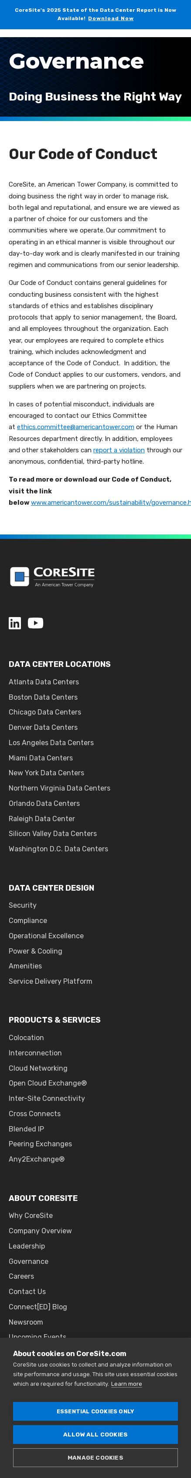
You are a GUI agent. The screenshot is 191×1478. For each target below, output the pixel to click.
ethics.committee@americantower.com (75, 427)
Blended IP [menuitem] (26, 1129)
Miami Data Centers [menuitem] (41, 758)
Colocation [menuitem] (26, 1038)
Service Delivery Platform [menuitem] (50, 981)
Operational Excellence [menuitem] (46, 936)
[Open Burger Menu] (178, 48)
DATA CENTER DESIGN (51, 888)
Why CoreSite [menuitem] (31, 1215)
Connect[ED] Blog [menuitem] (38, 1307)
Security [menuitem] (23, 905)
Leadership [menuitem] (27, 1246)
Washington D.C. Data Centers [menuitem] (58, 849)
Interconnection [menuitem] (35, 1053)
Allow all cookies (95, 1434)
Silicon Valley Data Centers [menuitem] (53, 833)
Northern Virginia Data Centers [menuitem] (59, 788)
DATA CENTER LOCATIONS (60, 664)
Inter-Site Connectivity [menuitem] (47, 1098)
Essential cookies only (95, 1411)
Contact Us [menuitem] (27, 1291)
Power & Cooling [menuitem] (35, 951)
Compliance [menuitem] (28, 920)
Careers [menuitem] (21, 1276)
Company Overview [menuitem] (40, 1231)
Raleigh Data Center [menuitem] (42, 819)
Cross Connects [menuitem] (35, 1114)
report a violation (119, 450)
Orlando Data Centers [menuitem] (44, 803)
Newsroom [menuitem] (26, 1322)
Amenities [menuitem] (25, 966)
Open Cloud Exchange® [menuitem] (48, 1083)
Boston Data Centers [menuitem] (43, 697)
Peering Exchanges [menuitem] (40, 1144)
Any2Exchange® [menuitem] (37, 1159)
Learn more (126, 1384)
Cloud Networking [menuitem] (38, 1068)
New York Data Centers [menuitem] (46, 773)
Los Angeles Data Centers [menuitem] (51, 743)
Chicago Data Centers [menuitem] (45, 712)
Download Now (111, 18)
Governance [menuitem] (28, 1261)
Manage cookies (95, 1457)
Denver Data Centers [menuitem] (43, 727)
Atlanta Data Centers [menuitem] (44, 682)
